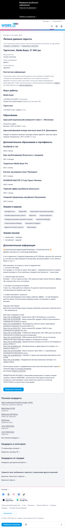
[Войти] (61, 26)
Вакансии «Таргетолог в (14, 476)
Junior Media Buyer (7, 426)
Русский (5, 489)
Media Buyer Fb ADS (8, 408)
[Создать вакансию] (56, 26)
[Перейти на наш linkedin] (19, 494)
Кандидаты (14, 462)
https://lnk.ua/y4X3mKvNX (12, 337)
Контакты (31, 505)
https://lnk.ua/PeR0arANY (12, 317)
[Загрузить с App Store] (8, 500)
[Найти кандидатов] (52, 26)
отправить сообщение (11, 46)
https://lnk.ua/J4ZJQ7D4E (12, 319)
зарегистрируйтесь (26, 85)
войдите (57, 83)
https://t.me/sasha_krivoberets (21, 369)
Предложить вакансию (11, 524)
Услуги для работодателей (10, 505)
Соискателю (58, 21)
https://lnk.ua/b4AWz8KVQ (12, 324)
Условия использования (17, 508)
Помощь (4, 508)
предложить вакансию (30, 46)
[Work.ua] (8, 26)
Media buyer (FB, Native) (9, 414)
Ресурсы (53, 505)
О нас (24, 505)
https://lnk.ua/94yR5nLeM (12, 346)
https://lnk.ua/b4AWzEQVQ (12, 355)
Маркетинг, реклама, (11, 452)
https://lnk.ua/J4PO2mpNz (12, 342)
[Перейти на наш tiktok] (24, 494)
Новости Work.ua (42, 505)
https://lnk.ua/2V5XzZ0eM (12, 351)
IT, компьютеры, (11, 448)
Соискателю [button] (9, 513)
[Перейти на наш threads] (8, 494)
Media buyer (5, 420)
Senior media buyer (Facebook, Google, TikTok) (17, 402)
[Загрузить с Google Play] (22, 500)
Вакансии (9, 480)
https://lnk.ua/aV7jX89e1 (11, 360)
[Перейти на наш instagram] (13, 494)
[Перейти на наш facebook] (3, 494)
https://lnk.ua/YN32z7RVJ (12, 328)
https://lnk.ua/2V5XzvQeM (12, 333)
